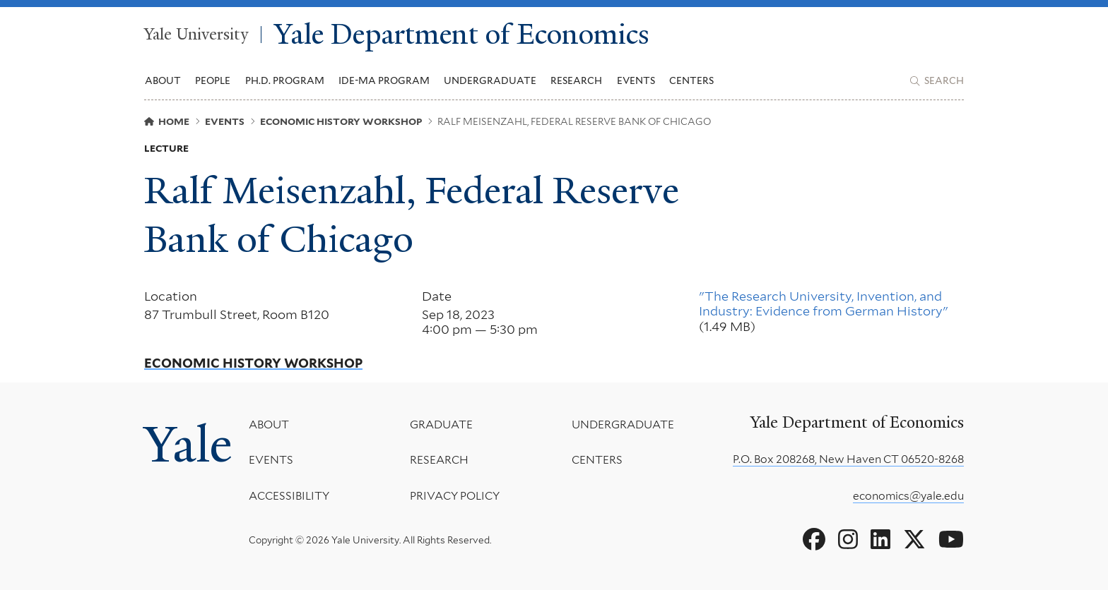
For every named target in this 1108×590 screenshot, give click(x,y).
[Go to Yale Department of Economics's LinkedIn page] (880, 539)
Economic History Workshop (253, 363)
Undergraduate (623, 424)
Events (636, 80)
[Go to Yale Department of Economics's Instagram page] (848, 539)
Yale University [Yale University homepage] (196, 34)
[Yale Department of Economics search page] (937, 81)
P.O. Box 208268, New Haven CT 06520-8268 (848, 459)
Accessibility (289, 495)
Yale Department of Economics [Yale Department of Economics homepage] (461, 35)
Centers (691, 80)
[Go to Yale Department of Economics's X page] (914, 539)
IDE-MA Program (384, 80)
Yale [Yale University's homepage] (188, 444)
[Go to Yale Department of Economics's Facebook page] (814, 539)
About (269, 424)
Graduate (441, 424)
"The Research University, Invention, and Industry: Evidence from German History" (823, 304)
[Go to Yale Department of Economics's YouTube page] (951, 539)
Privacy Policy (455, 495)
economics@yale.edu (908, 495)
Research (439, 459)
